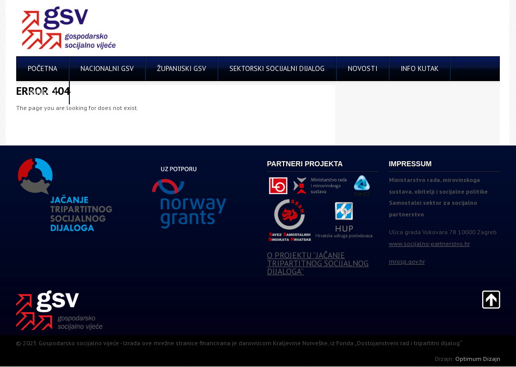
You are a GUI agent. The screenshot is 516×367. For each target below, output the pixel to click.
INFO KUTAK (420, 68)
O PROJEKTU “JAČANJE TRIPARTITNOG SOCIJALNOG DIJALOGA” (318, 263)
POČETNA (42, 68)
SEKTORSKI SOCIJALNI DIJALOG (277, 68)
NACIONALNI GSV (107, 68)
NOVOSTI (362, 68)
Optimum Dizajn (477, 358)
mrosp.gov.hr (407, 261)
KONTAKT (43, 92)
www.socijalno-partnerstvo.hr (429, 243)
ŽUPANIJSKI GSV (181, 68)
